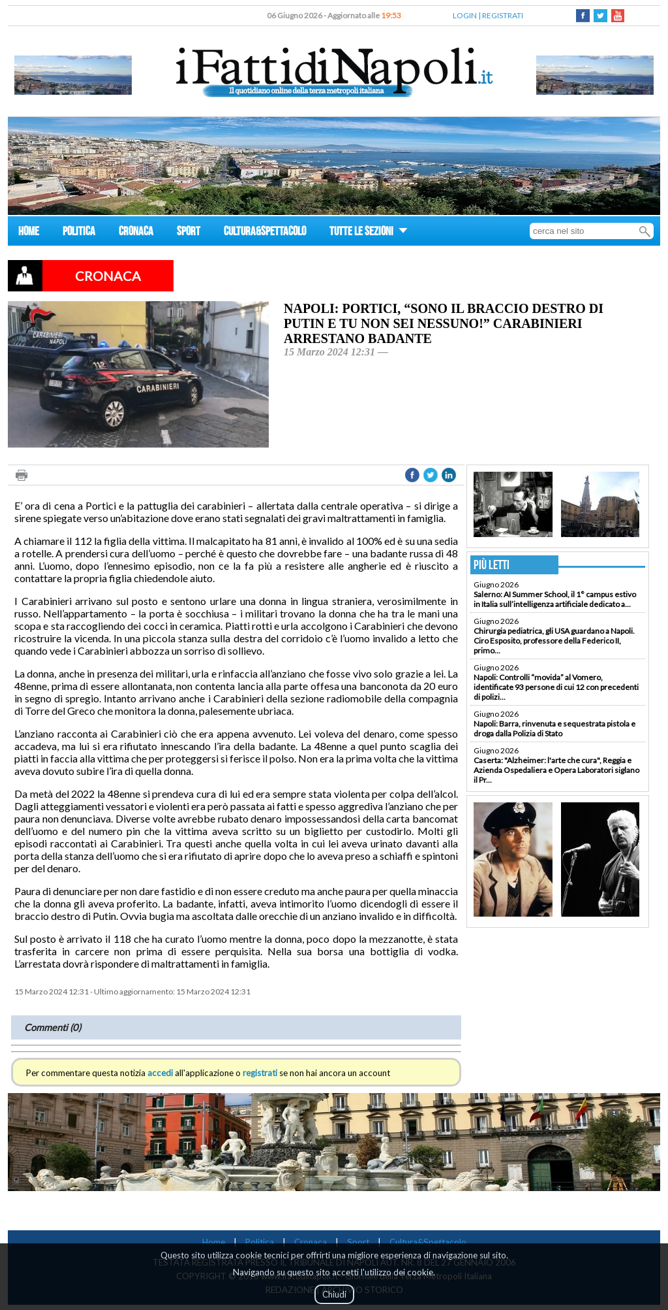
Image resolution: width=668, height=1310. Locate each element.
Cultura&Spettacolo (427, 1242)
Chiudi (334, 1294)
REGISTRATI (502, 15)
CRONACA (136, 233)
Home (213, 1242)
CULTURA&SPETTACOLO (265, 233)
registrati (260, 1073)
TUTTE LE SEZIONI (368, 233)
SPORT (188, 233)
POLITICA (79, 233)
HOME (28, 233)
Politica (259, 1242)
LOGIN (465, 15)
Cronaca (310, 1242)
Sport (358, 1242)
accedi (160, 1073)
